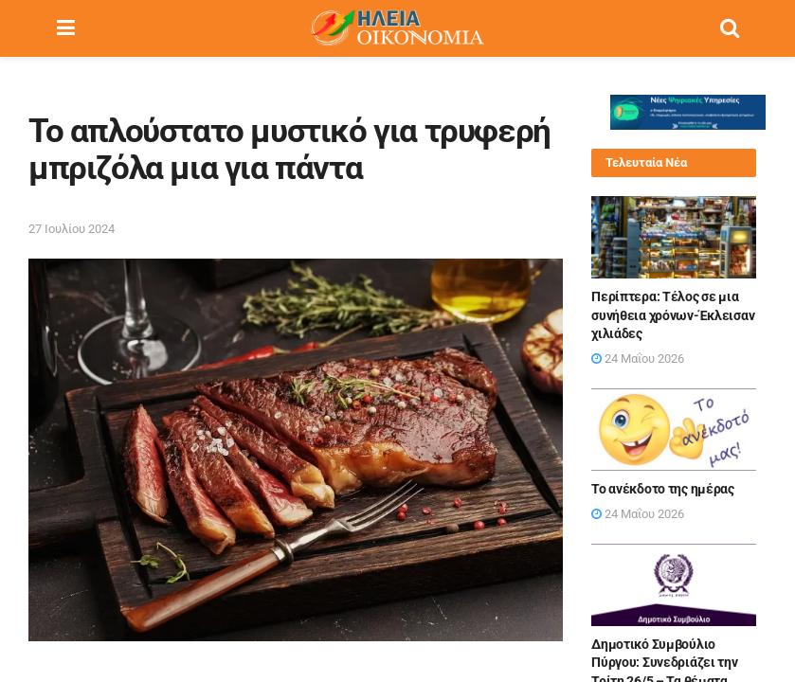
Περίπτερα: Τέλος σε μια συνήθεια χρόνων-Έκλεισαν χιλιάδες (672, 315)
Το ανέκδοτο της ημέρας (662, 488)
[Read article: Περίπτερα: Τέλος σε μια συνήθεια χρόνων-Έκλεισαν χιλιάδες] (673, 237)
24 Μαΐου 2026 (637, 358)
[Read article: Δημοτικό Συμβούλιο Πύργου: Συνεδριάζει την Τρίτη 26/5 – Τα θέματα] (673, 585)
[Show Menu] (66, 28)
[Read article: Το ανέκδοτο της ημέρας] (673, 429)
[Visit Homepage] (397, 28)
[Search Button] (729, 28)
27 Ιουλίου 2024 (71, 229)
